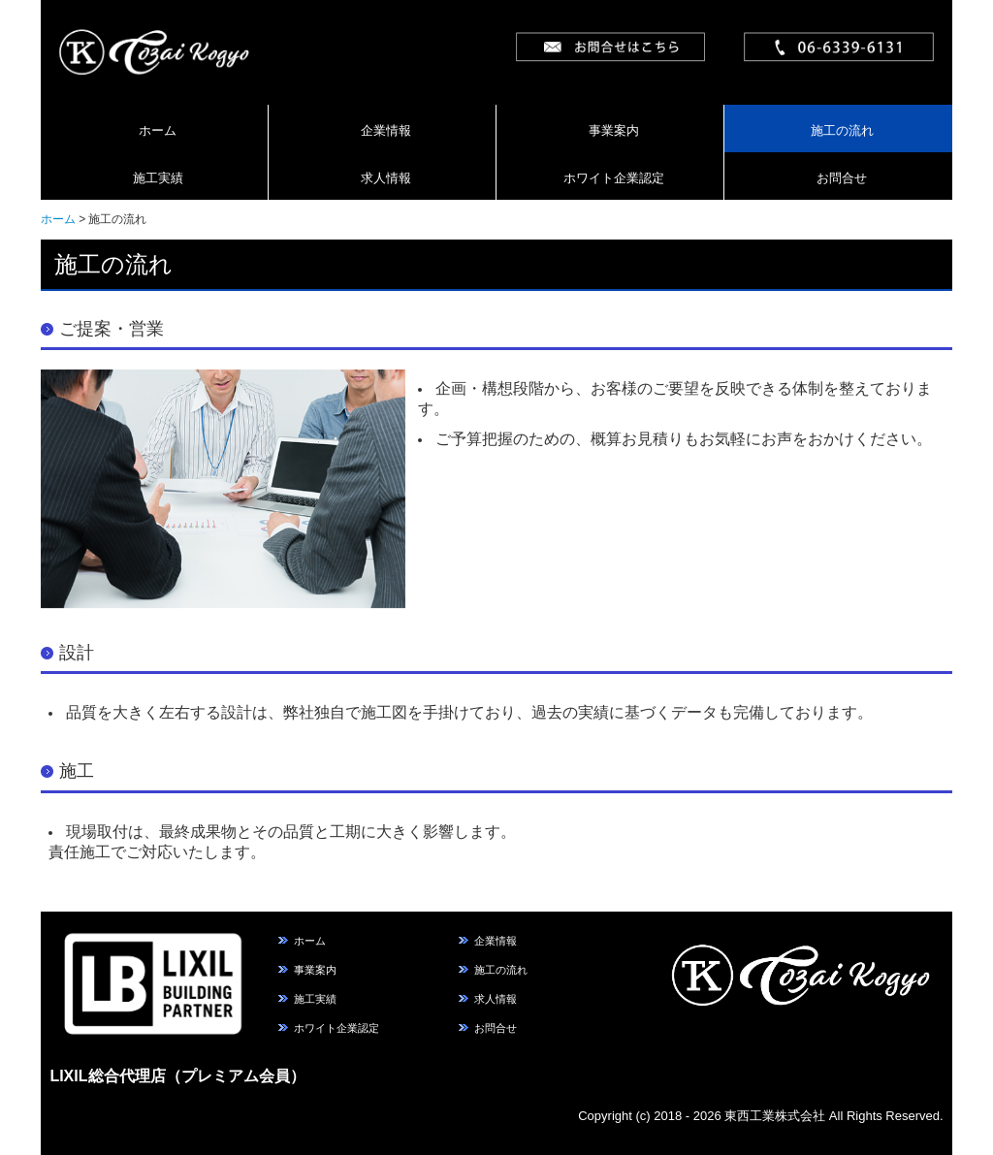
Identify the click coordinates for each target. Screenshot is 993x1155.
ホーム (157, 130)
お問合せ (842, 178)
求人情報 (386, 178)
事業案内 (614, 130)
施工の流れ (842, 130)
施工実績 (158, 178)
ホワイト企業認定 (613, 178)
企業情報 (386, 130)
